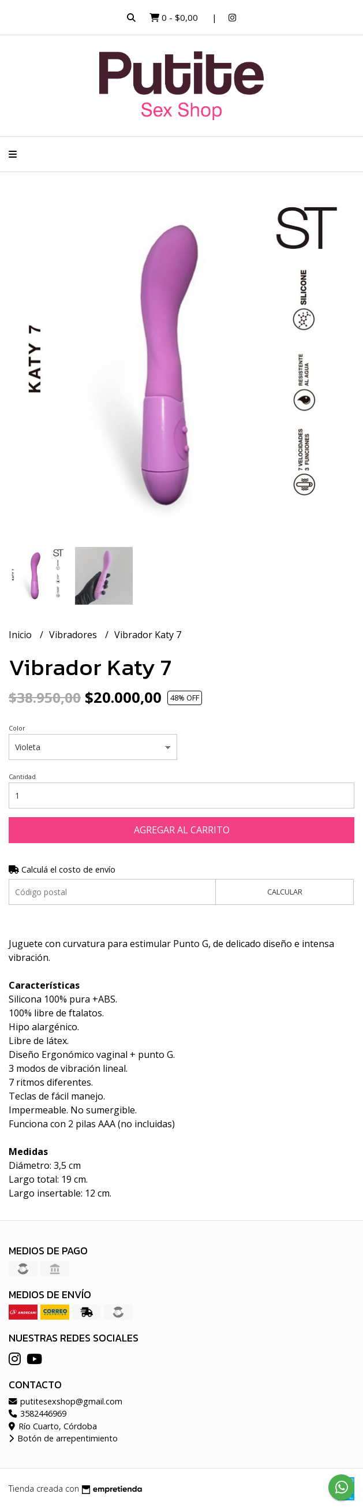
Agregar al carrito (182, 830)
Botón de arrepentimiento (63, 1438)
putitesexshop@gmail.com (65, 1401)
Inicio (21, 634)
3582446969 (37, 1413)
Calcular (284, 891)
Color (17, 728)
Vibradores (74, 634)
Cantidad (22, 776)
